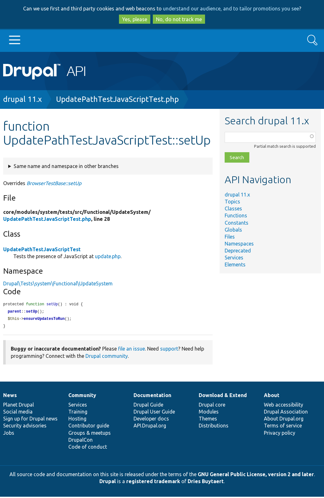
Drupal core (212, 406)
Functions (236, 215)
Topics (232, 201)
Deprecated (238, 250)
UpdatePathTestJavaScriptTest (42, 249)
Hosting (77, 420)
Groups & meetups (89, 434)
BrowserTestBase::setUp (54, 183)
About (271, 396)
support (169, 350)
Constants (236, 223)
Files (230, 237)
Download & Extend (223, 396)
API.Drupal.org (150, 427)
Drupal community (106, 357)
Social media (18, 413)
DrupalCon (80, 441)
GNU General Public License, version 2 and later (256, 475)
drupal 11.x (22, 99)
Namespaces (239, 243)
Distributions (213, 427)
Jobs (8, 434)
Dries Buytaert (206, 482)
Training (77, 413)
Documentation (152, 396)
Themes (208, 420)
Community (82, 396)
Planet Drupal (18, 406)
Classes (233, 208)
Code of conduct (87, 448)
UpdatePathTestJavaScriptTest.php (117, 99)
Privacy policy (279, 434)
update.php (108, 256)
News (10, 396)
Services (234, 257)
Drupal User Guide (154, 413)
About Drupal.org (283, 420)
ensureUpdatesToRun (44, 319)
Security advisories (25, 427)
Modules (209, 413)
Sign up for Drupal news (30, 420)
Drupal (107, 482)
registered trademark (153, 482)
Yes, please (134, 19)
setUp (31, 312)
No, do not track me (179, 19)
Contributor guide (88, 427)
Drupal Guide (148, 406)
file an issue (131, 350)
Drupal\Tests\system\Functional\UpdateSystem (58, 283)
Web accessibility (283, 406)
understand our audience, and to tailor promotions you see (231, 8)
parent (14, 312)
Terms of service (283, 427)
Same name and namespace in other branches (66, 166)
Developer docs (151, 420)
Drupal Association (286, 413)
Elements (235, 264)
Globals (233, 230)
